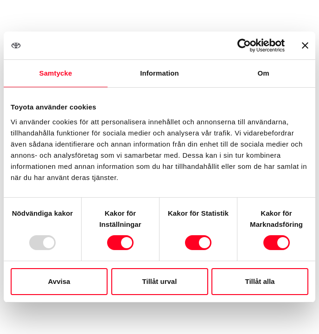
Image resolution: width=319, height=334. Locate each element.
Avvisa (59, 281)
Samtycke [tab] (55, 73)
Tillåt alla (260, 281)
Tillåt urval (159, 281)
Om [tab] (263, 73)
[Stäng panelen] (305, 45)
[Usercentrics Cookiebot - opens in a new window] (244, 45)
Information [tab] (159, 73)
